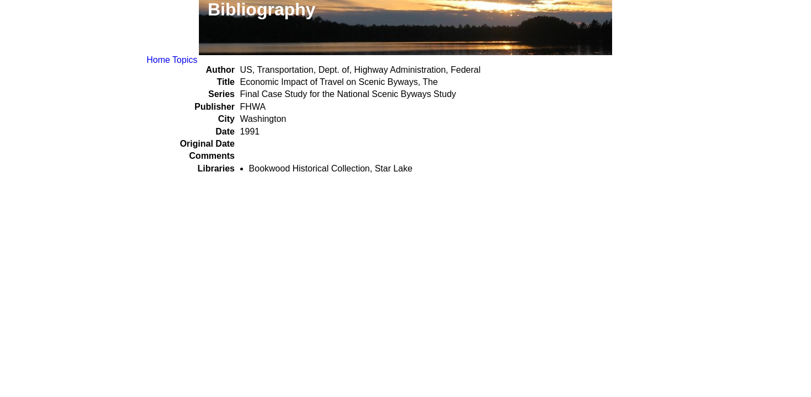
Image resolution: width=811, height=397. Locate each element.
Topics (184, 60)
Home (158, 60)
